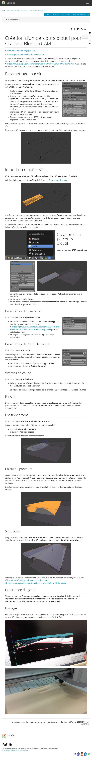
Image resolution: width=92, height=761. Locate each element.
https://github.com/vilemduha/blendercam (25, 54)
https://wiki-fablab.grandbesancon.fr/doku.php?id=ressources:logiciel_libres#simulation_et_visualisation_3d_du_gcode (35, 581)
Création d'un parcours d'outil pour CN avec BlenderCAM (26, 10)
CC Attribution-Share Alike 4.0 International (15, 750)
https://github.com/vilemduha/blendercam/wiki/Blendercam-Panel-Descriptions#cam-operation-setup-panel (37, 328)
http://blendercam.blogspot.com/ (21, 50)
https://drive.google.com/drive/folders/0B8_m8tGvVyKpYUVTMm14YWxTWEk (40, 64)
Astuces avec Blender (58, 180)
